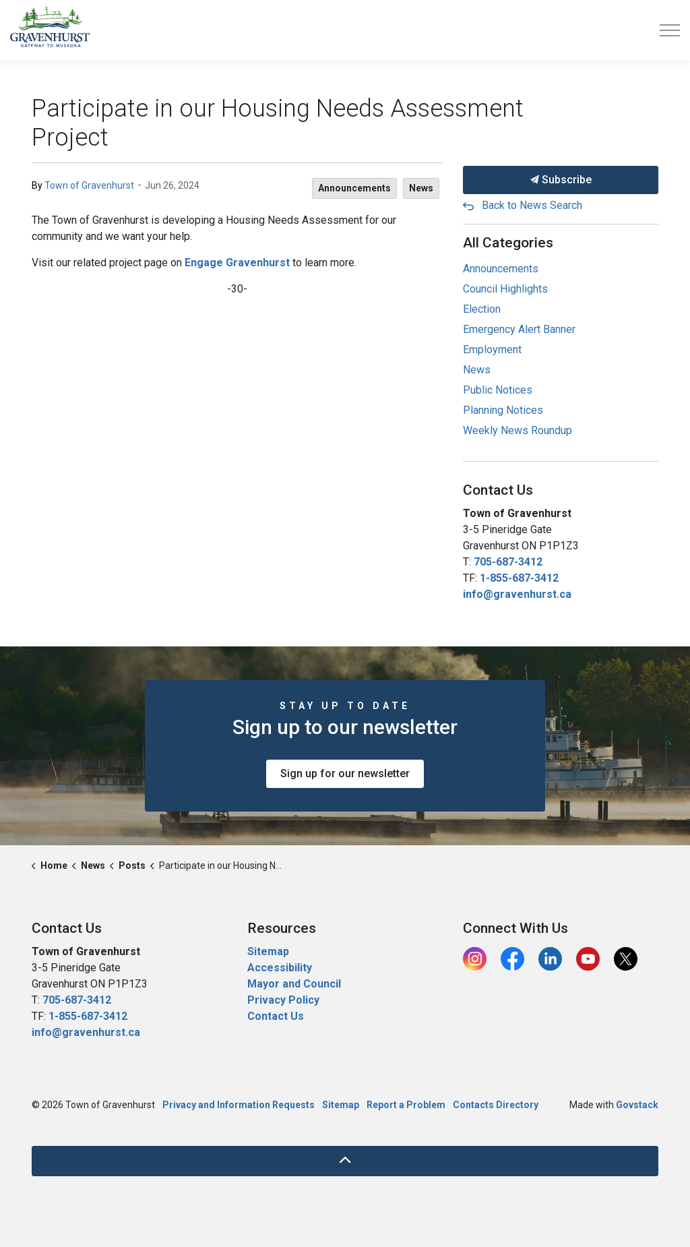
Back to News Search (532, 205)
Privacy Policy (283, 1000)
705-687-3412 (508, 561)
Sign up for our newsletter (345, 773)
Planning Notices (503, 410)
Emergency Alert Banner (519, 329)
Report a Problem (406, 1104)
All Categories (508, 243)
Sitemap (268, 951)
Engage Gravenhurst (237, 262)
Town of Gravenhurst (89, 185)
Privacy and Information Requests (238, 1104)
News (421, 188)
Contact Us (275, 1016)
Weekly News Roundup (517, 430)
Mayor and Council (295, 983)
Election (482, 309)
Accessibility (279, 967)
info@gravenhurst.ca (517, 594)
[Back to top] (345, 1161)
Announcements (354, 188)
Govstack (637, 1104)
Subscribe (561, 179)
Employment (492, 349)
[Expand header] (670, 30)
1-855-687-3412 (519, 578)
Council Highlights (505, 288)
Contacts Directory (495, 1104)
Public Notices (497, 390)
